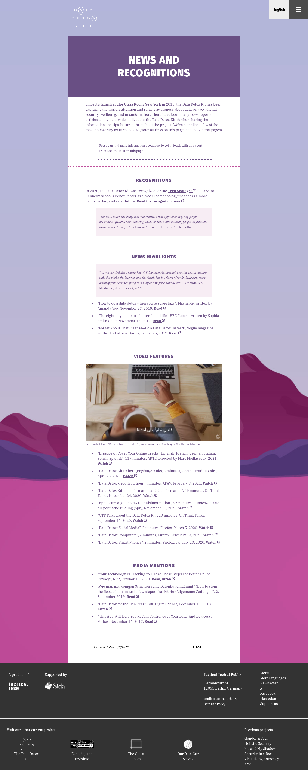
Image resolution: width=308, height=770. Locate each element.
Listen (105, 609)
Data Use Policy (214, 704)
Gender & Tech (256, 738)
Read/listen (163, 579)
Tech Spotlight (182, 191)
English (279, 9)
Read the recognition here (160, 201)
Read (160, 308)
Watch (105, 463)
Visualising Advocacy (261, 759)
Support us (269, 704)
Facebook (267, 693)
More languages (273, 678)
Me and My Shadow (260, 748)
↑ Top (196, 647)
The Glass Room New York (139, 104)
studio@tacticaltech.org (220, 699)
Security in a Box (258, 754)
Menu (264, 673)
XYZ (247, 764)
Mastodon (268, 698)
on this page (134, 151)
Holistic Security (257, 743)
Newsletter (269, 683)
